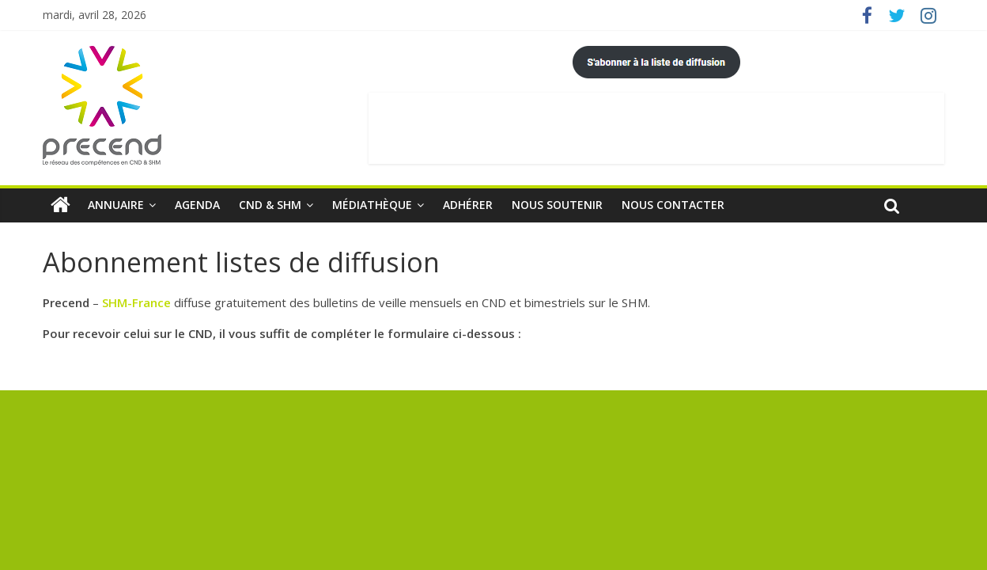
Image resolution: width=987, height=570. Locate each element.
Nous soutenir (557, 204)
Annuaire (116, 204)
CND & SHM (270, 204)
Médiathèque (372, 204)
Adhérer (468, 204)
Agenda (197, 204)
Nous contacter (673, 204)
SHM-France (136, 302)
